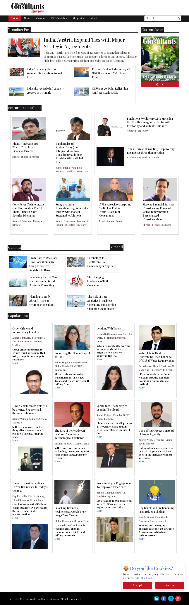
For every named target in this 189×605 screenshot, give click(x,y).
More (15, 362)
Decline (170, 585)
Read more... (148, 578)
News (27, 18)
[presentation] (157, 84)
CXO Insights (59, 18)
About (93, 18)
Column (40, 18)
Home (14, 18)
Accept (137, 585)
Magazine (79, 18)
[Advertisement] (94, 567)
